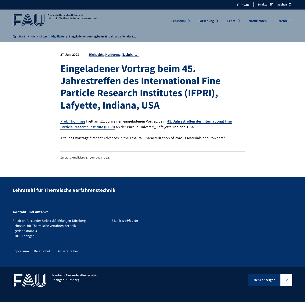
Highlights (96, 54)
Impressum (21, 250)
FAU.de (243, 5)
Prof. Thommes (72, 121)
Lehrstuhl (178, 21)
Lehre (231, 21)
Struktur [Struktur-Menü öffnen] (265, 5)
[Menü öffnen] (285, 21)
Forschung (206, 21)
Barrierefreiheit (68, 250)
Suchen (284, 5)
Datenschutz (43, 250)
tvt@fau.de (130, 220)
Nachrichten (258, 21)
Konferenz (112, 54)
